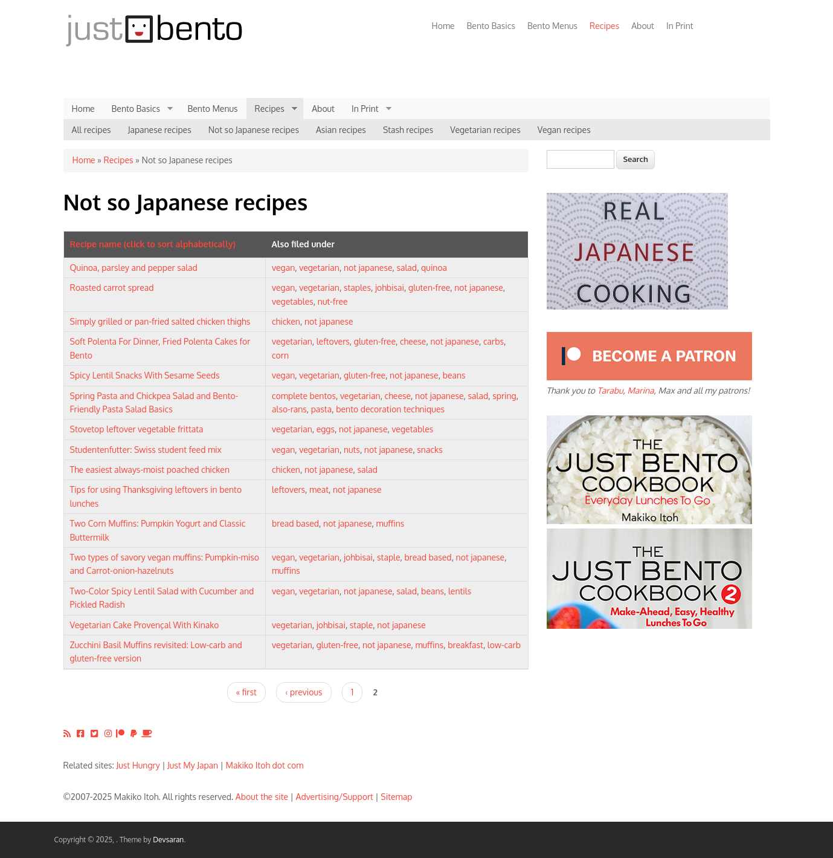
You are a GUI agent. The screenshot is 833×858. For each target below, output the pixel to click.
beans (454, 375)
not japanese (368, 267)
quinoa (434, 267)
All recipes (91, 130)
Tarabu (610, 390)
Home (443, 26)
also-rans (289, 409)
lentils (459, 591)
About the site (262, 796)
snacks (429, 449)
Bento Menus (552, 26)
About (642, 26)
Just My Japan (192, 765)
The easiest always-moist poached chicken (150, 469)
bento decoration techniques (390, 409)
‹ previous (303, 692)
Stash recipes (408, 130)
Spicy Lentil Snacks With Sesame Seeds (145, 375)
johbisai (389, 287)
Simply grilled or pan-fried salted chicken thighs (160, 321)
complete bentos (304, 396)
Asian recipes (341, 130)
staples (357, 287)
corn (280, 355)
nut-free (333, 301)
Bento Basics (491, 26)
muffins (390, 523)
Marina (640, 390)
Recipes (601, 25)
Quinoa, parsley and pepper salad (134, 267)
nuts (352, 449)
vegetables (293, 301)
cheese (413, 341)
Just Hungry (138, 765)
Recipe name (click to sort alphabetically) (153, 244)
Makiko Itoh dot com (265, 765)
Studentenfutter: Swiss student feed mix (146, 449)
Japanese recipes (159, 130)
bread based (295, 523)
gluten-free (429, 287)
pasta (321, 409)
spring (504, 396)
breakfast (465, 645)
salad (406, 267)
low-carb (504, 645)
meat (319, 489)
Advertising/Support (334, 796)
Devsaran (168, 839)
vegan (283, 267)
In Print (679, 26)
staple (388, 557)
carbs (493, 341)
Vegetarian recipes (485, 130)
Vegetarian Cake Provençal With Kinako (144, 625)
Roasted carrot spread (112, 287)
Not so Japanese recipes (253, 130)
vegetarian (319, 267)
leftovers (333, 341)
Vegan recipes (564, 130)
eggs (326, 429)
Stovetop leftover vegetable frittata (137, 429)
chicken (286, 321)
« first (246, 692)
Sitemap (396, 796)
